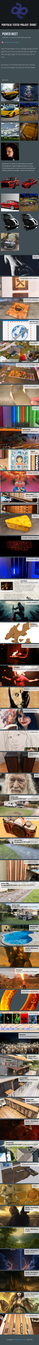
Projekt (24, 24)
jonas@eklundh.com (19, 1339)
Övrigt (33, 24)
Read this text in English (11, 42)
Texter (15, 24)
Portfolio (7, 24)
